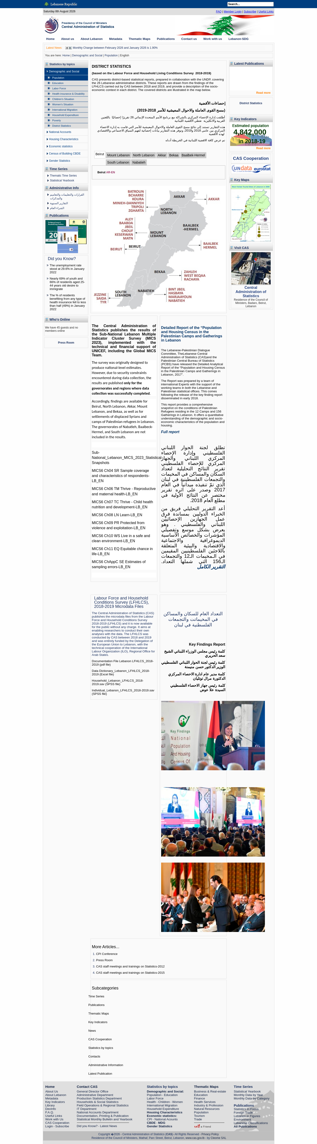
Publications (96, 1005)
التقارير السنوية (59, 203)
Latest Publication (100, 1073)
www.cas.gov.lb (194, 1138)
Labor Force (59, 88)
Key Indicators (97, 1022)
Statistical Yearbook (62, 180)
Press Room (66, 342)
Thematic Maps (98, 1013)
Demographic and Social (87, 55)
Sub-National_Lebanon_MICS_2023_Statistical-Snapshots (127, 458)
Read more (263, 92)
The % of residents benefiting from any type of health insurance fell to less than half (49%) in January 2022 (68, 302)
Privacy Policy (210, 1134)
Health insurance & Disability (68, 93)
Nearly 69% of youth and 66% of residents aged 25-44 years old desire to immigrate (67, 284)
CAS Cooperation (100, 1039)
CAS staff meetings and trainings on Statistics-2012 (130, 966)
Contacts (94, 1056)
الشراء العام (57, 208)
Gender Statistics (59, 160)
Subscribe (250, 11)
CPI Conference (107, 954)
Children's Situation (63, 99)
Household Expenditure (65, 115)
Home (66, 55)
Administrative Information (105, 1065)
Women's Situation (62, 104)
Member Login (233, 11)
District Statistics (61, 125)
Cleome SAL (218, 1138)
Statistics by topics (100, 1048)
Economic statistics (61, 146)
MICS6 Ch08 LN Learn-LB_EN (117, 515)
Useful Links (265, 11)
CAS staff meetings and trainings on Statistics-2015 (130, 972)
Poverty (56, 120)
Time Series (96, 996)
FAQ (219, 11)
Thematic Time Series (63, 175)
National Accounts (60, 132)
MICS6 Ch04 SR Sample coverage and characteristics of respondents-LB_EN (121, 476)
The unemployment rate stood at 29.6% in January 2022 (67, 269)
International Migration (65, 109)
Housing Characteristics (63, 139)
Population (111, 55)
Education (58, 83)
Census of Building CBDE (65, 153)
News (92, 1030)
